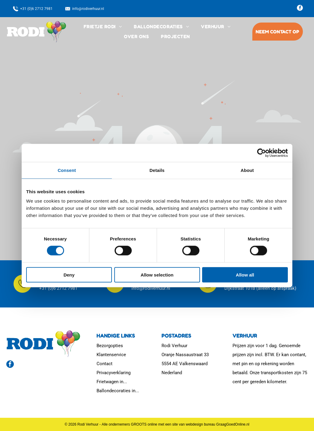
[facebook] (300, 8)
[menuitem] (103, 27)
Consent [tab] (67, 170)
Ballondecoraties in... (118, 390)
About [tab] (247, 170)
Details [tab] (157, 170)
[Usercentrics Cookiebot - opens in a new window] (261, 152)
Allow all (245, 274)
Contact (104, 363)
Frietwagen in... (112, 381)
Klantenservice (111, 354)
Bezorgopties (110, 345)
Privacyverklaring (114, 372)
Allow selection (156, 274)
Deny (69, 274)
